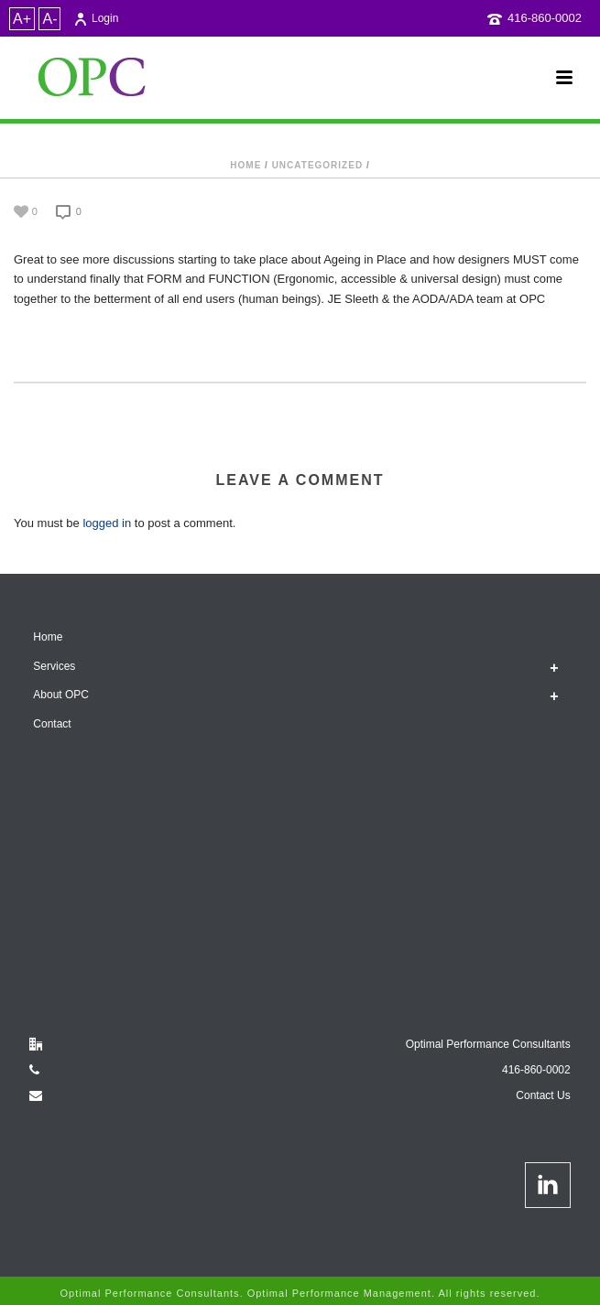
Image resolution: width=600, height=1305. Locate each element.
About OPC (61, 694)
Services (54, 666)
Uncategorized (317, 165)
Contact (52, 723)
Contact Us (543, 1095)
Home (245, 165)
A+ (22, 19)
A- (49, 19)
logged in (106, 523)
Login (95, 18)
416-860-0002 (544, 18)
